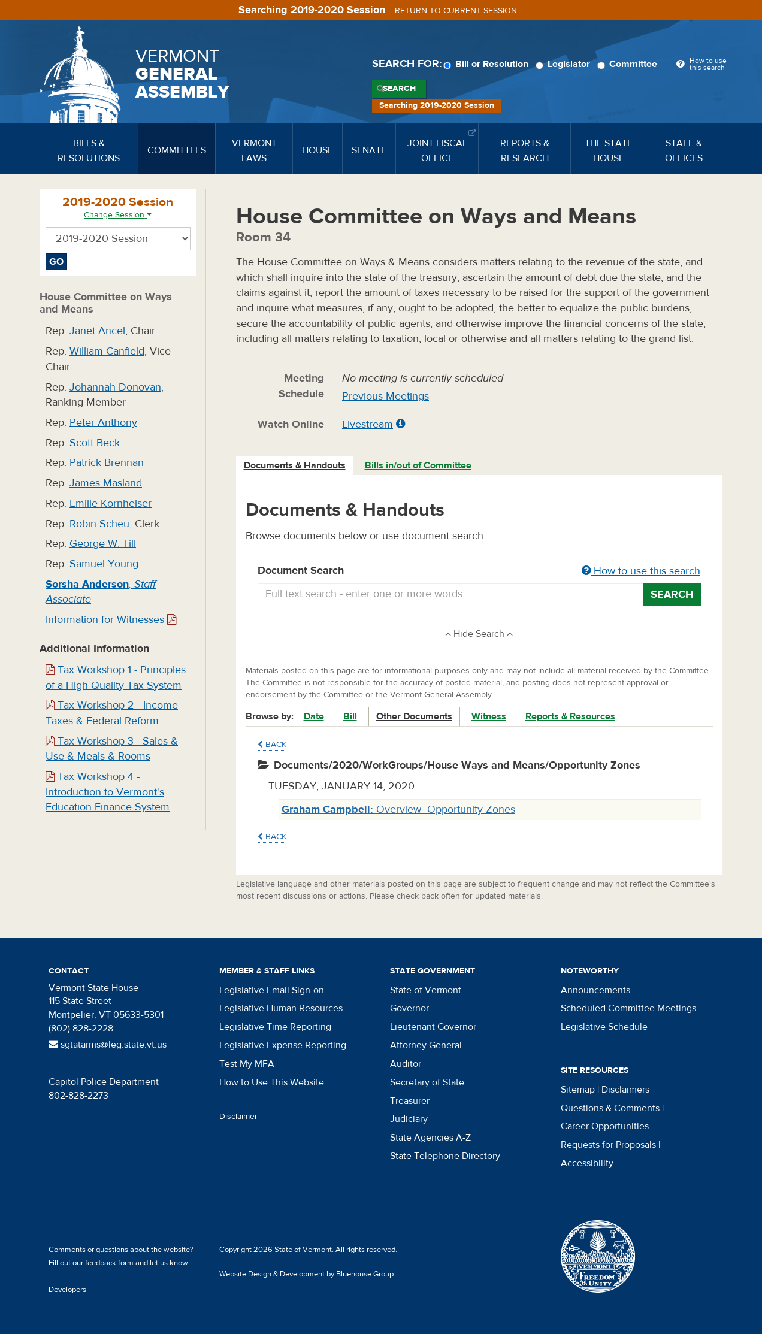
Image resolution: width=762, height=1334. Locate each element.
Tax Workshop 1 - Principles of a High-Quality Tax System (116, 677)
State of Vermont (425, 990)
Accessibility (587, 1163)
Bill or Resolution (487, 64)
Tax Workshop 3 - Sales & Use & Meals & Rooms (112, 749)
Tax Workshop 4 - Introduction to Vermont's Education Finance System (108, 792)
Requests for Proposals (608, 1145)
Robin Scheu (99, 524)
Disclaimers (625, 1090)
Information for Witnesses (111, 620)
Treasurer (410, 1101)
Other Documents (414, 716)
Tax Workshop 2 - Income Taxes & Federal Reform (112, 713)
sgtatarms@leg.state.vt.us (108, 1045)
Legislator (564, 64)
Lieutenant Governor (433, 1027)
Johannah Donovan (115, 387)
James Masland (105, 483)
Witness (488, 716)
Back (272, 744)
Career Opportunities (605, 1126)
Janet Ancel (97, 331)
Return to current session (456, 10)
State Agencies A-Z (430, 1138)
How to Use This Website (271, 1082)
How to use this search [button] (641, 571)
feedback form (109, 1263)
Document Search (479, 571)
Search (399, 88)
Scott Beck (94, 443)
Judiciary (409, 1119)
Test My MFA (246, 1064)
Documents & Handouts (295, 465)
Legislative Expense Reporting (282, 1045)
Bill (350, 716)
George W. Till (102, 543)
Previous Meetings (385, 396)
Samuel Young (103, 564)
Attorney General (426, 1045)
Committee (629, 64)
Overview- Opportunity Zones (398, 809)
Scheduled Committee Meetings (628, 1008)
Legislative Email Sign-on (271, 990)
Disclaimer (238, 1116)
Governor (409, 1008)
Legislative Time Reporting (275, 1027)
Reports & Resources (570, 716)
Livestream (367, 424)
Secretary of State (427, 1082)
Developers (67, 1289)
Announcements (595, 990)
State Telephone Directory (445, 1156)
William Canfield (106, 351)
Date (314, 716)
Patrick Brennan (106, 463)
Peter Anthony (103, 422)
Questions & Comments (610, 1108)
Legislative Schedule (604, 1027)
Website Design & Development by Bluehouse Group (306, 1274)
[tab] (295, 466)
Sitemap (578, 1090)
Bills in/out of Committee (418, 465)
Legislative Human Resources (281, 1008)
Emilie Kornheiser (110, 503)
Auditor (405, 1064)
